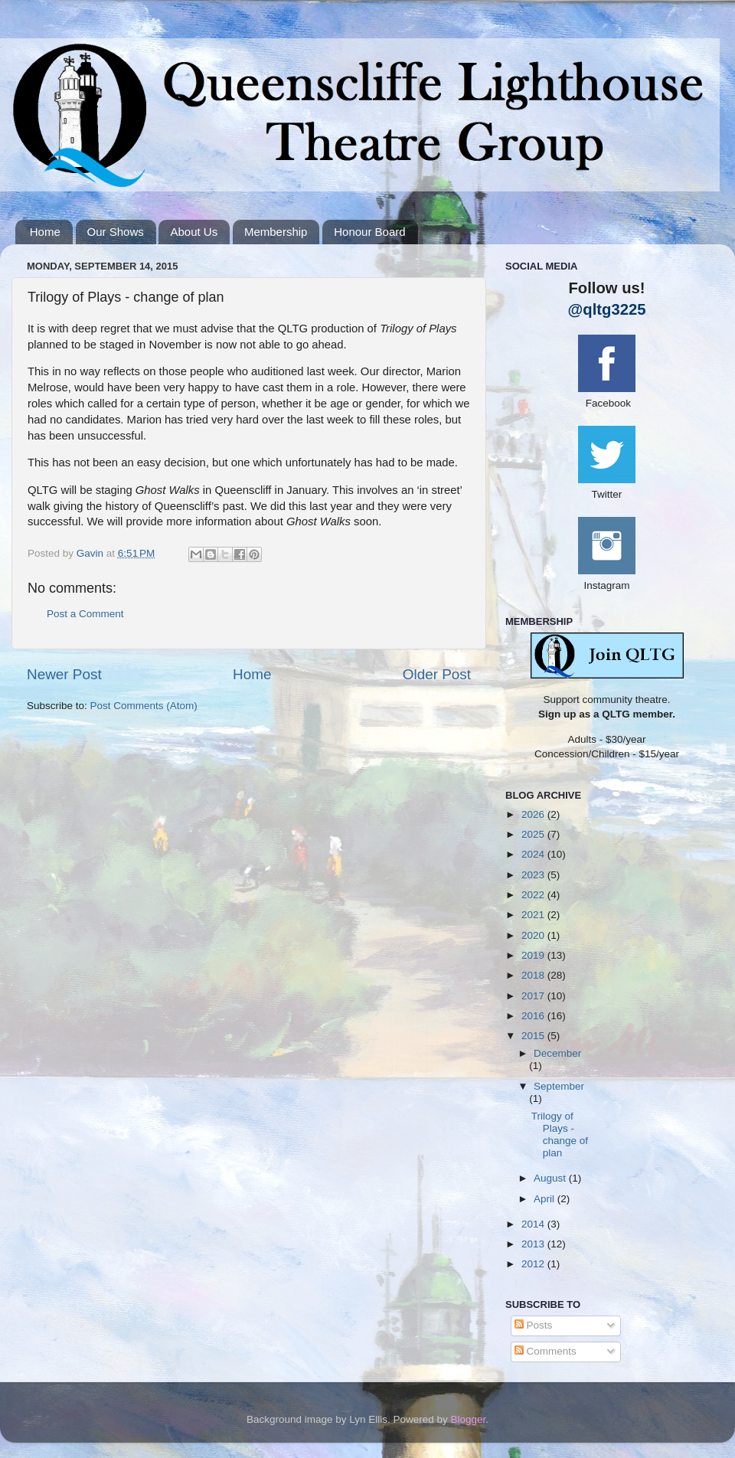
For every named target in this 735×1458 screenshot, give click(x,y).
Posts (533, 1325)
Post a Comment (85, 613)
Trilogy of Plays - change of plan (559, 1134)
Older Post (437, 674)
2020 (534, 935)
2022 (534, 895)
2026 (534, 814)
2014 (534, 1224)
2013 (534, 1244)
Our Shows (115, 231)
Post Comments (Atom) (144, 705)
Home (45, 231)
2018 (534, 975)
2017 (534, 996)
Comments (545, 1351)
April (545, 1199)
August (551, 1178)
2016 (534, 1016)
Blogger (468, 1419)
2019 (534, 955)
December (557, 1053)
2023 (534, 875)
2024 (534, 854)
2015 (534, 1035)
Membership (276, 231)
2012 (534, 1264)
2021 (534, 914)
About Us (193, 231)
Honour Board (369, 231)
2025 (534, 834)
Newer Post (64, 674)
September (559, 1086)
